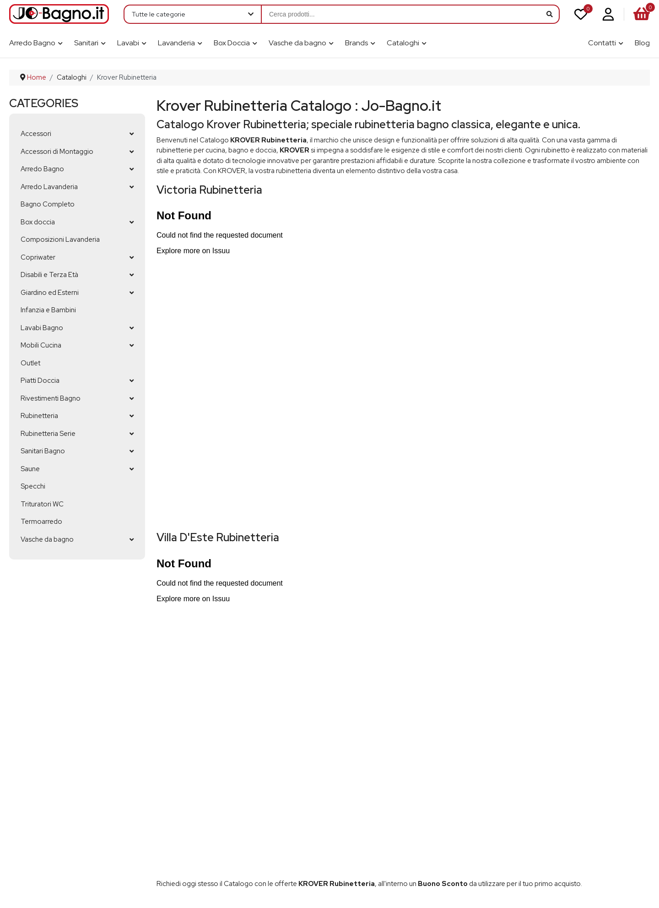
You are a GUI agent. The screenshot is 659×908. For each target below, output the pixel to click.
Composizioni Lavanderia (60, 239)
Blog (642, 43)
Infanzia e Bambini (48, 310)
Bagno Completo (48, 204)
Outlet (30, 363)
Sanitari (86, 43)
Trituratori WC (42, 504)
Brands (356, 43)
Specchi (33, 486)
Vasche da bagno (297, 43)
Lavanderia (176, 43)
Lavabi (128, 43)
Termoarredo (41, 521)
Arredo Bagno (32, 43)
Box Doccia (232, 43)
